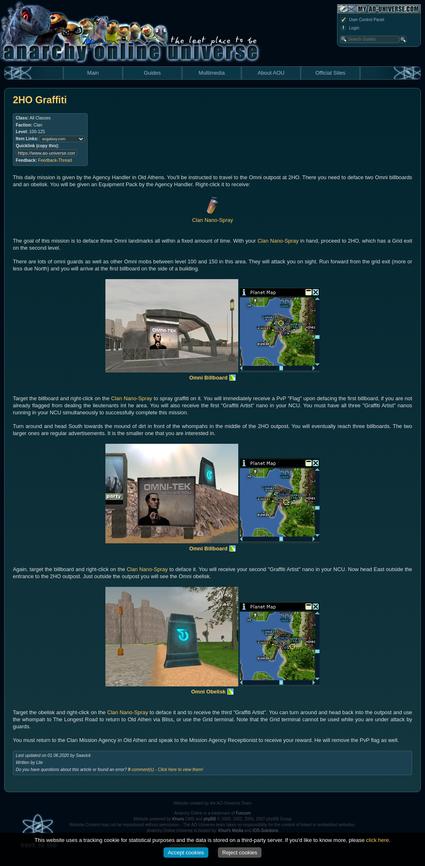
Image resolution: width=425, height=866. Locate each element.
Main (93, 73)
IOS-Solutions (265, 830)
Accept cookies (186, 852)
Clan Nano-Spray (277, 241)
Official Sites (330, 73)
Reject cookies (239, 852)
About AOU (270, 73)
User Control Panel (362, 20)
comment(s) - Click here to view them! (165, 769)
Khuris (178, 819)
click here (377, 840)
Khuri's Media (230, 830)
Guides (152, 73)
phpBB (209, 819)
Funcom (243, 813)
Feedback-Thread (55, 160)
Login (349, 28)
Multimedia (212, 73)
